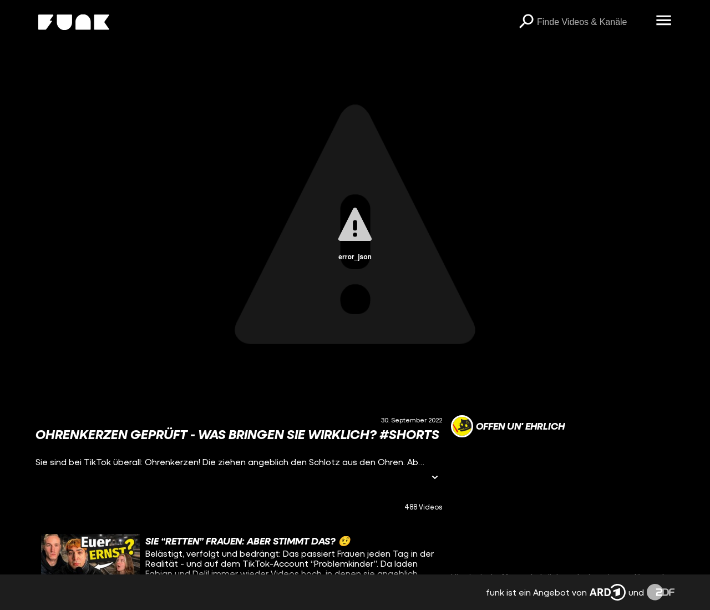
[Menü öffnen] (663, 21)
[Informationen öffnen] (435, 478)
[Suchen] (526, 22)
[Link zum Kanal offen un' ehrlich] (508, 426)
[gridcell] (239, 561)
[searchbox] (592, 22)
